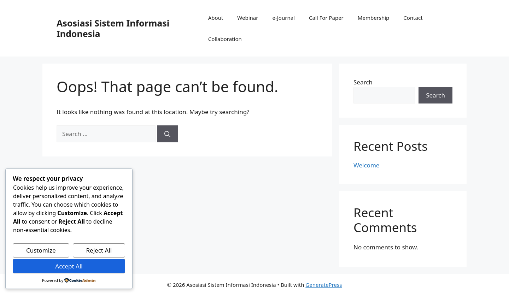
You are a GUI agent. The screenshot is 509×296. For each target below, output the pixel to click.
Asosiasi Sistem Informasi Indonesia (113, 28)
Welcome (366, 165)
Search (363, 82)
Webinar (247, 17)
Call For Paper (326, 17)
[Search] (167, 133)
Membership (374, 17)
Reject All (99, 250)
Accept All (68, 266)
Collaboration (225, 38)
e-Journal (283, 17)
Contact (412, 17)
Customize (41, 250)
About (215, 17)
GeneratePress (323, 284)
